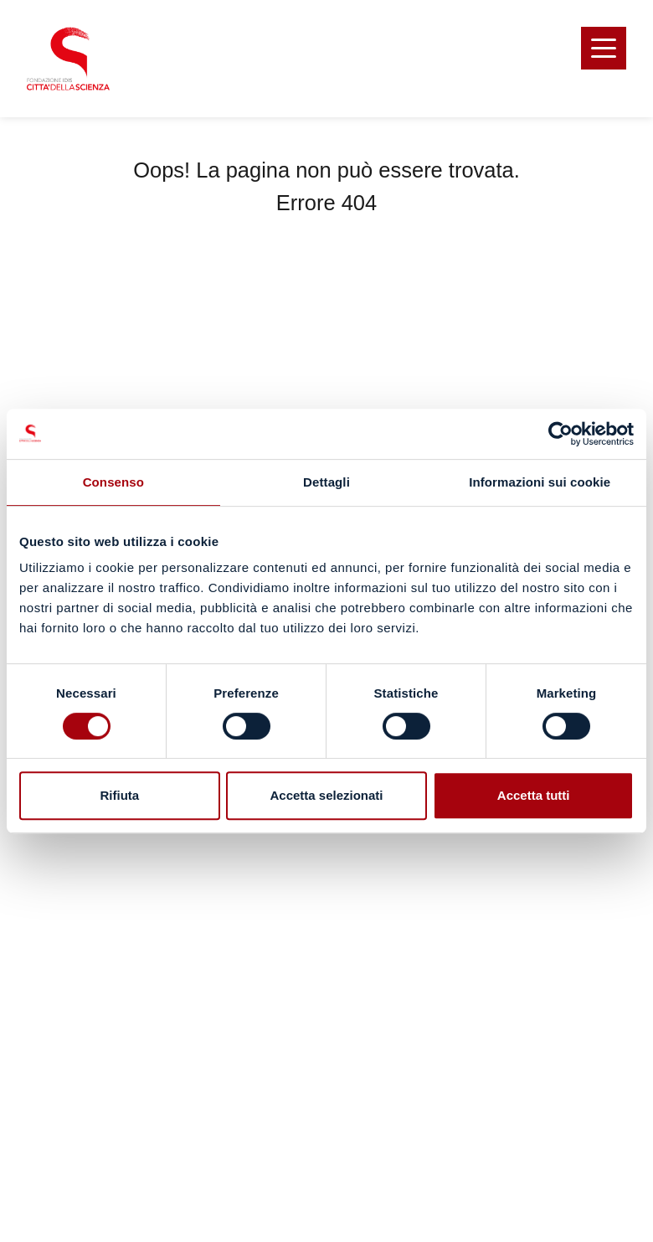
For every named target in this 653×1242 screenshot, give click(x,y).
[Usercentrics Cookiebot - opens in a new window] (560, 433)
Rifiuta (119, 795)
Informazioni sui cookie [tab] (539, 482)
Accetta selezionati (326, 795)
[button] (603, 48)
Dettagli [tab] (326, 482)
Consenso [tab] (113, 482)
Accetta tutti (533, 795)
